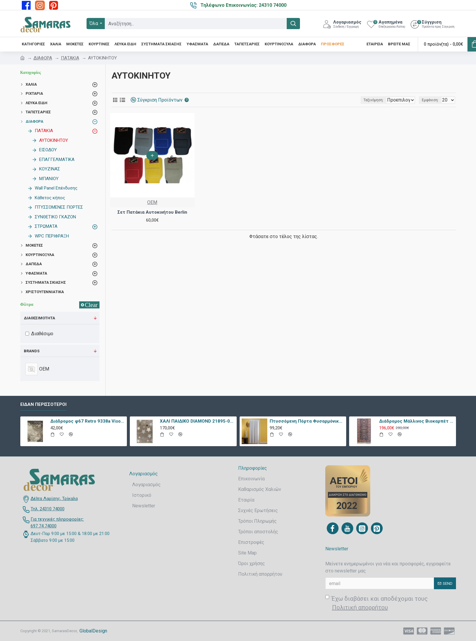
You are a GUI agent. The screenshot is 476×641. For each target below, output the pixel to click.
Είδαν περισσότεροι (43, 404)
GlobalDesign (93, 631)
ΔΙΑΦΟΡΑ (43, 58)
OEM (152, 202)
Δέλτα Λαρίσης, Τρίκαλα (54, 498)
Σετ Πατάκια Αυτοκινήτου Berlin (152, 212)
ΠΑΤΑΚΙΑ (70, 58)
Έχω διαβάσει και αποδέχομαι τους (376, 603)
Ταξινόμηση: (354, 100)
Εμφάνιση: (432, 100)
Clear (91, 305)
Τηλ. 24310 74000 (47, 509)
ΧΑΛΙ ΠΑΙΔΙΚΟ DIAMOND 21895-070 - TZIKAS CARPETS (197, 421)
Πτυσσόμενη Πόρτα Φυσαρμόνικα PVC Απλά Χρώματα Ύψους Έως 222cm (307, 421)
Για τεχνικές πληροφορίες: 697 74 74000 (57, 523)
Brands (31, 351)
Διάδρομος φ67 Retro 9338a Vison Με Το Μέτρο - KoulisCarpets (87, 421)
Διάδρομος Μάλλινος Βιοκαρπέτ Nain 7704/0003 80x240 (416, 421)
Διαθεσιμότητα (39, 318)
